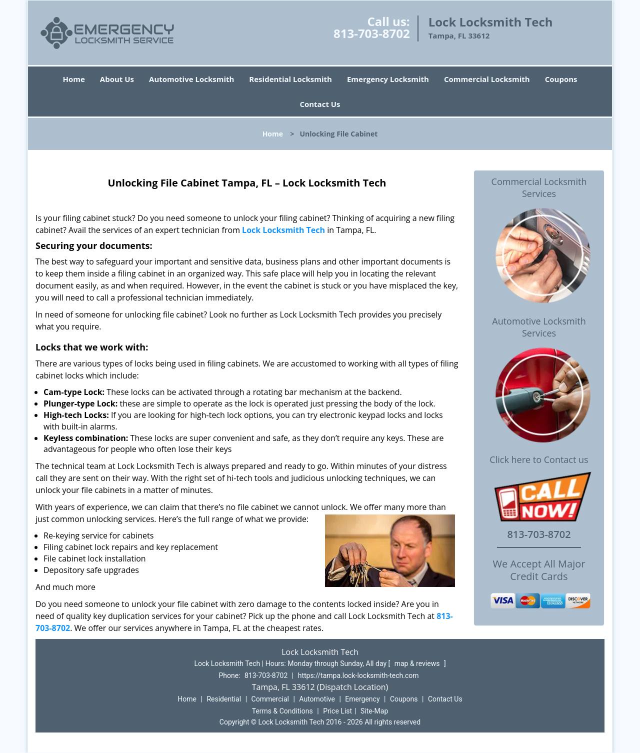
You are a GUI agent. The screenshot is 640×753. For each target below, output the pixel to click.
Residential (223, 699)
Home (73, 79)
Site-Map (374, 711)
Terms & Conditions (282, 711)
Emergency (362, 699)
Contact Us (320, 104)
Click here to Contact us (539, 459)
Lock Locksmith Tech (283, 230)
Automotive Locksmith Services (539, 327)
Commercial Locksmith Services (539, 188)
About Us (117, 79)
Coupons (561, 79)
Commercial (270, 699)
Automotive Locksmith (191, 79)
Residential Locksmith (290, 79)
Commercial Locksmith (487, 79)
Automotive (317, 699)
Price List (337, 711)
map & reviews (418, 664)
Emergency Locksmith (388, 79)
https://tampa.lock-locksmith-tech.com (358, 676)
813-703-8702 (372, 33)
